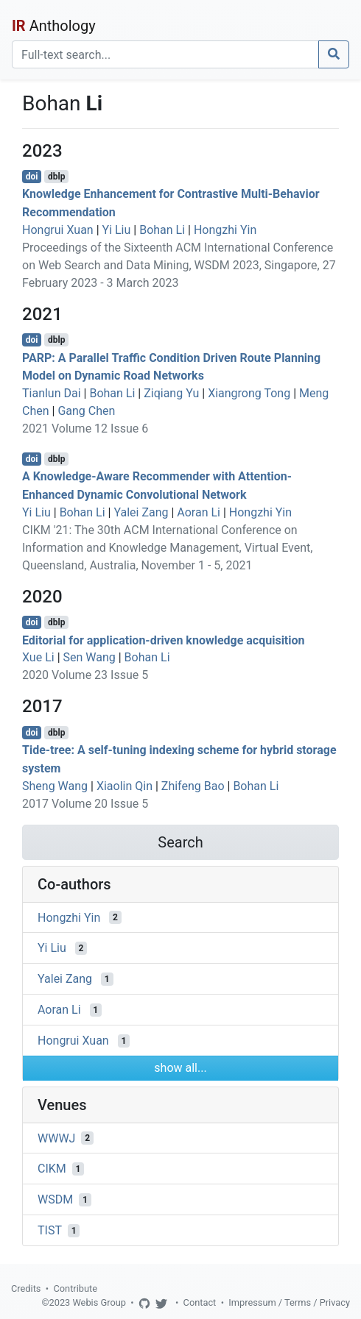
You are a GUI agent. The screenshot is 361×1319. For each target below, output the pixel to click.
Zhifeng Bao (193, 786)
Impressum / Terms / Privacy (289, 1302)
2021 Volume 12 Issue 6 (85, 428)
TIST (50, 1230)
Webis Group (99, 1302)
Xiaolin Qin (125, 786)
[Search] (165, 54)
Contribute (75, 1288)
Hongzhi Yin (225, 230)
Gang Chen (86, 411)
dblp (56, 176)
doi (32, 176)
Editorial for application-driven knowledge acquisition (163, 640)
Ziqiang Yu (171, 393)
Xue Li (38, 657)
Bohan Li (162, 230)
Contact (200, 1302)
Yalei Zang (140, 512)
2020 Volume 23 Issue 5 (85, 675)
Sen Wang (89, 657)
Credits (26, 1288)
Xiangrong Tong (249, 393)
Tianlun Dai (51, 393)
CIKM (52, 1169)
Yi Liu (116, 230)
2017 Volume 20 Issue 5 (85, 804)
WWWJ (56, 1138)
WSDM (55, 1199)
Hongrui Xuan (58, 230)
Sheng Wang (55, 786)
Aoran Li (198, 512)
